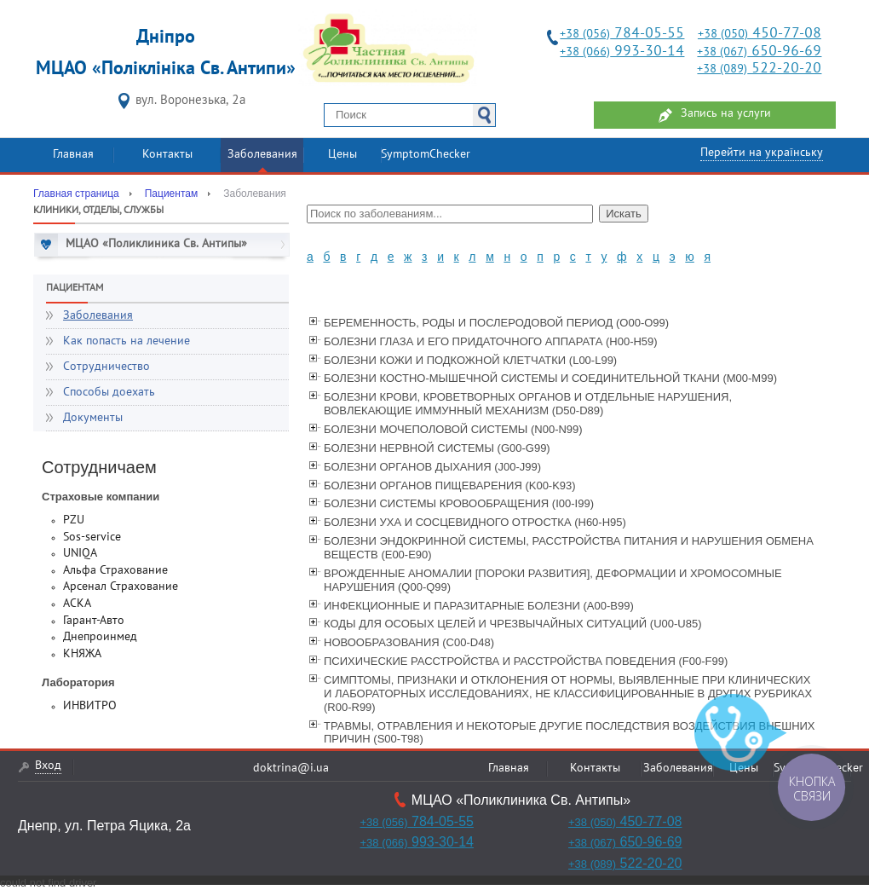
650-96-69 (759, 51)
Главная (73, 154)
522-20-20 (759, 68)
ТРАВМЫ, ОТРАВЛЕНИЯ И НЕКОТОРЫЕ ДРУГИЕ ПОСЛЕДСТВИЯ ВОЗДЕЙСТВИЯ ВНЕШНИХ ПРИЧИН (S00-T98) (569, 733)
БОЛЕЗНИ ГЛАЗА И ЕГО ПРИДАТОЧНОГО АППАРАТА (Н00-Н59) (491, 341)
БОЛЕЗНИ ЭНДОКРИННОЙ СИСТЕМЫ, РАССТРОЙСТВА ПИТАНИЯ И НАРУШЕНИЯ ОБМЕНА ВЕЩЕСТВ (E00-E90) (569, 548)
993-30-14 (622, 51)
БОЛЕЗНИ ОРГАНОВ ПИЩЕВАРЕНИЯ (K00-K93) (450, 485)
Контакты (167, 154)
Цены (342, 154)
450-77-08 (759, 33)
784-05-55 (622, 33)
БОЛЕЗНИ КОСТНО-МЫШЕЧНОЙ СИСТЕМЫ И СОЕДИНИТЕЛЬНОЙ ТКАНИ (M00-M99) (550, 378)
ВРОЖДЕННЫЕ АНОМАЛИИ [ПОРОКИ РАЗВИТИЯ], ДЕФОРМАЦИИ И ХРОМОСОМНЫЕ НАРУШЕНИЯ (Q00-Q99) (553, 580)
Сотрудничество (106, 367)
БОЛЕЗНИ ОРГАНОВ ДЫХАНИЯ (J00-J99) (432, 466)
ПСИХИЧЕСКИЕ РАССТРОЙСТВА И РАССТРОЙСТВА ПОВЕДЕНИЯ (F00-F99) (526, 661)
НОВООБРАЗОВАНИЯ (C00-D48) (409, 642)
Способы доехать (109, 392)
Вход (48, 766)
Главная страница (76, 193)
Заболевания (262, 154)
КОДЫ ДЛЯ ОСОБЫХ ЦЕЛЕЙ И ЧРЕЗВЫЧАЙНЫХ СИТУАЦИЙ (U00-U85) (513, 623)
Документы (93, 418)
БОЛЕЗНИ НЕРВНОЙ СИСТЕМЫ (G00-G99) (437, 448)
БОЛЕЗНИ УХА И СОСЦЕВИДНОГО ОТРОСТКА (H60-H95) (475, 522)
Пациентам (171, 193)
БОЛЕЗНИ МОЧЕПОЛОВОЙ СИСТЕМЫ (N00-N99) (453, 429)
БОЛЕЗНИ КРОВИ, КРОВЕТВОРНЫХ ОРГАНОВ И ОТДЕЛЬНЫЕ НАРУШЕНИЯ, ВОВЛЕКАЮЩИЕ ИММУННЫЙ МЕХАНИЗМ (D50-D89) (528, 403)
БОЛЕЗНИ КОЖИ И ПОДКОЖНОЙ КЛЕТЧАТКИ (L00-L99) (470, 360)
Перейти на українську (761, 153)
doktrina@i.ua (291, 768)
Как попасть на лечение (126, 341)
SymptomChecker (425, 154)
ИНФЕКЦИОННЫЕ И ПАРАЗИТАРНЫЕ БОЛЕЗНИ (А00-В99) (479, 605)
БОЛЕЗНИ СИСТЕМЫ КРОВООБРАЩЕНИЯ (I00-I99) (459, 503)
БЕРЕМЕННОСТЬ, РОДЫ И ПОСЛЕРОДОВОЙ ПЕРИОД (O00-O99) (496, 322)
